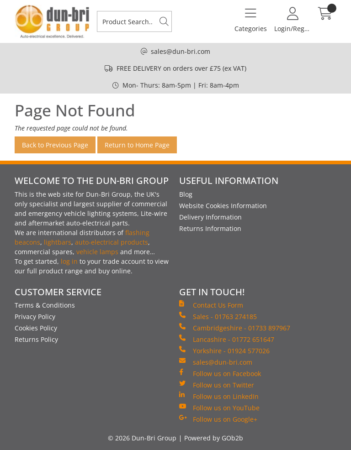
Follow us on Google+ (218, 419)
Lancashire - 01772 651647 (226, 339)
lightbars (57, 242)
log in (69, 261)
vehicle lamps (97, 251)
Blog (185, 194)
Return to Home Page (137, 145)
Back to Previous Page (55, 145)
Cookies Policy (36, 328)
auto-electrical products (111, 242)
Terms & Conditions (45, 305)
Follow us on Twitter (216, 384)
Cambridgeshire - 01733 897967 (234, 327)
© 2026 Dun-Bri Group (142, 438)
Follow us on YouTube (219, 407)
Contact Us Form (211, 304)
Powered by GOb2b (213, 438)
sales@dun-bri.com (180, 51)
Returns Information (210, 228)
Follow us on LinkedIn (219, 396)
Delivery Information (210, 217)
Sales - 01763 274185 (218, 316)
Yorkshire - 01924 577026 (224, 350)
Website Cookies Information (223, 205)
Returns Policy (36, 339)
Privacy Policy (35, 316)
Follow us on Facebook (220, 373)
